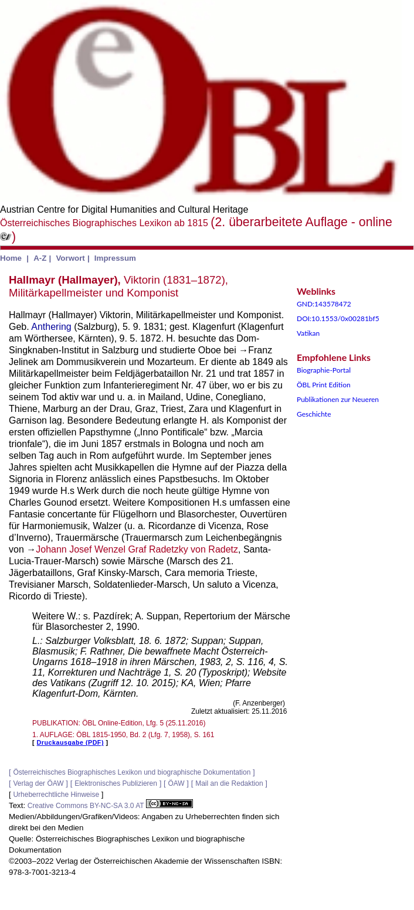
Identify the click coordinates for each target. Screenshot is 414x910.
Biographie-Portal (324, 370)
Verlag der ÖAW (38, 783)
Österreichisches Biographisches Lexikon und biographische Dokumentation (131, 772)
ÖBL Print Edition (324, 384)
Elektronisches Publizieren (115, 783)
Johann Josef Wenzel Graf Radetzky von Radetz (137, 549)
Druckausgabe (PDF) (70, 742)
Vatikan (308, 333)
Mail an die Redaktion (229, 783)
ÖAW (176, 783)
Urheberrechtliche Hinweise (56, 794)
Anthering (51, 327)
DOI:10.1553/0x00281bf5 (338, 318)
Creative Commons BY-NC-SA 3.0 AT (110, 806)
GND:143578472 (324, 303)
